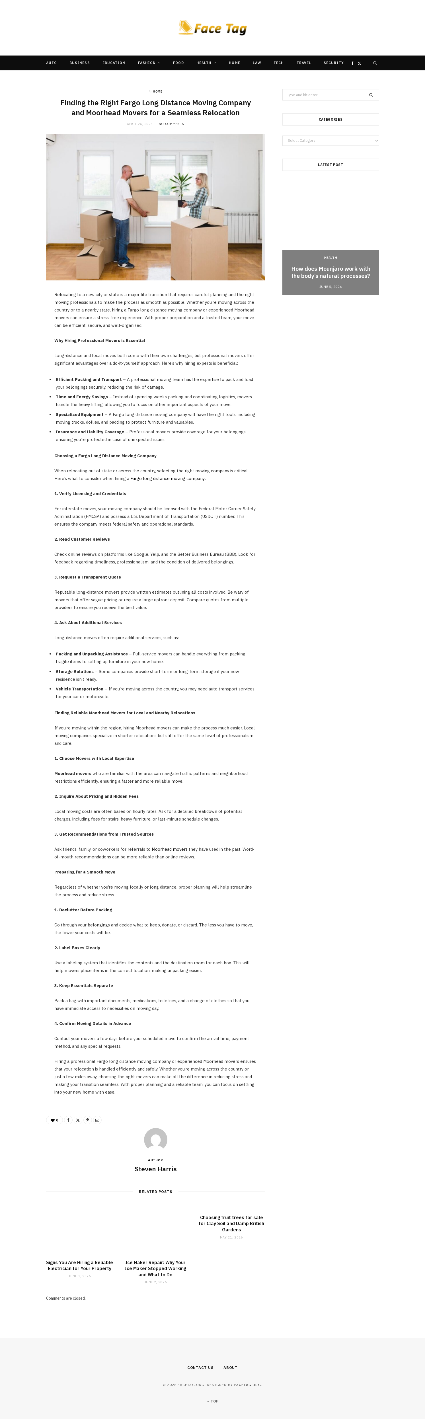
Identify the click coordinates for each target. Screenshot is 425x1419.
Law (257, 63)
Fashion (147, 63)
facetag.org (247, 1385)
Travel (304, 63)
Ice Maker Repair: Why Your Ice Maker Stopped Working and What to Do (155, 1268)
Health (204, 63)
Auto (51, 63)
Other (195, 77)
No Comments (171, 124)
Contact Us (200, 1367)
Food (178, 63)
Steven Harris (156, 1168)
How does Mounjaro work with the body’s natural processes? (330, 272)
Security (334, 63)
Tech (279, 63)
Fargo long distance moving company (167, 478)
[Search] (375, 63)
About (230, 1367)
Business (79, 63)
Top (212, 1401)
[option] (330, 238)
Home (234, 63)
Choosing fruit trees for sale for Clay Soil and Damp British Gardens (231, 1224)
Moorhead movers (170, 849)
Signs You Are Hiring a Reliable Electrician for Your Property (79, 1266)
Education (114, 63)
